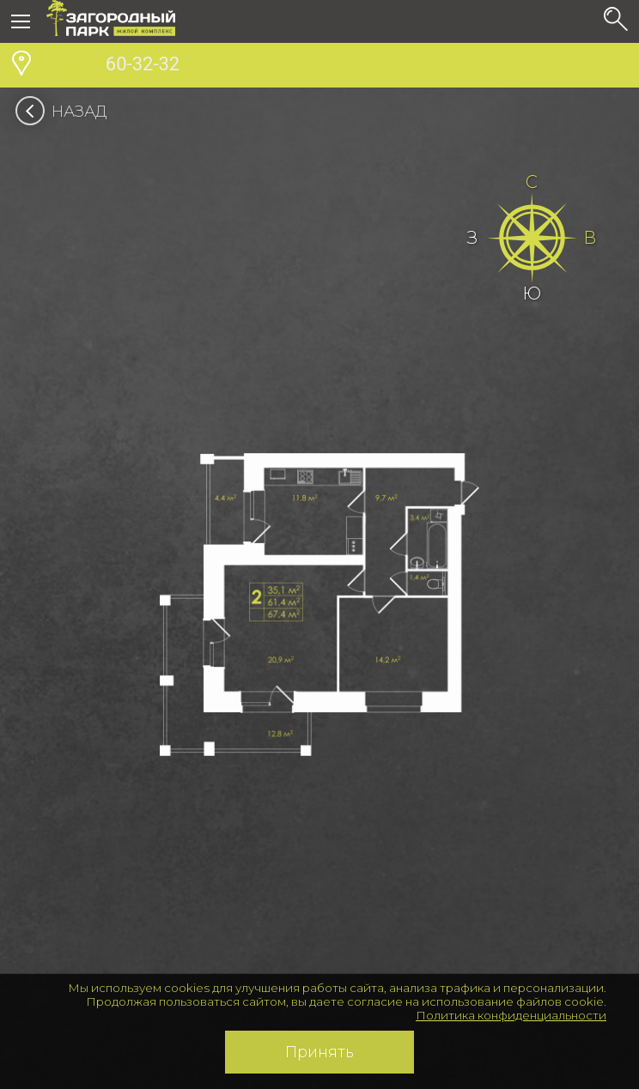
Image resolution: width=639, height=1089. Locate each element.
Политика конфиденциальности (511, 1015)
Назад (66, 111)
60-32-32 (113, 66)
